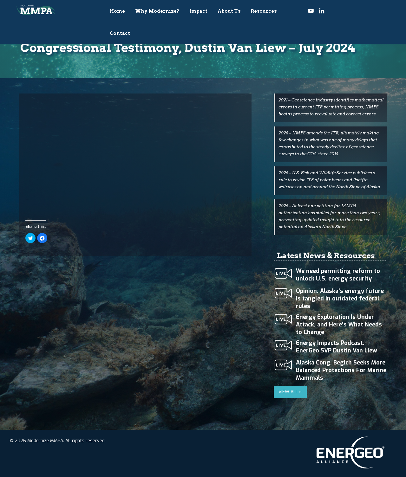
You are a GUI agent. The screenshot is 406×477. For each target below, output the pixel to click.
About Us (229, 11)
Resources (264, 11)
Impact (198, 11)
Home (117, 11)
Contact (120, 33)
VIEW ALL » (290, 392)
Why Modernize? (157, 11)
